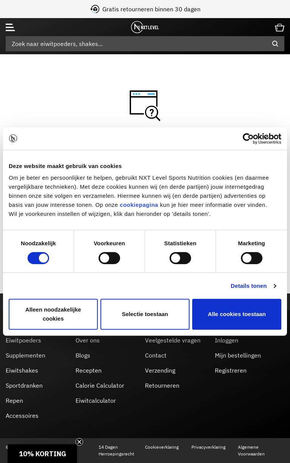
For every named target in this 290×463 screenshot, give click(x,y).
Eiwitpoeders (23, 340)
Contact (156, 355)
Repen (14, 400)
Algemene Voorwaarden (251, 450)
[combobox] (145, 43)
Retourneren (162, 385)
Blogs (83, 355)
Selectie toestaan (145, 314)
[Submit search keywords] (275, 44)
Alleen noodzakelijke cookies (53, 314)
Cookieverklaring (162, 447)
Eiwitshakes (22, 370)
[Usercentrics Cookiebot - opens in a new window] (248, 138)
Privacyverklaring (208, 447)
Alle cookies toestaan (236, 314)
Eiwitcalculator (96, 400)
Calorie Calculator (100, 385)
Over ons (88, 340)
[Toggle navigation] (10, 27)
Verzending (160, 370)
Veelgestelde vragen (173, 340)
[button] (42, 453)
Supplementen (25, 355)
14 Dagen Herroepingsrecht (116, 450)
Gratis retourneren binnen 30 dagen (151, 9)
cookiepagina (139, 205)
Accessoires (22, 415)
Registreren (231, 370)
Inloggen (226, 340)
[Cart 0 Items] (279, 27)
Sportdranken (24, 385)
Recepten (89, 370)
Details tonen (249, 286)
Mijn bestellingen (238, 355)
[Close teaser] (79, 442)
